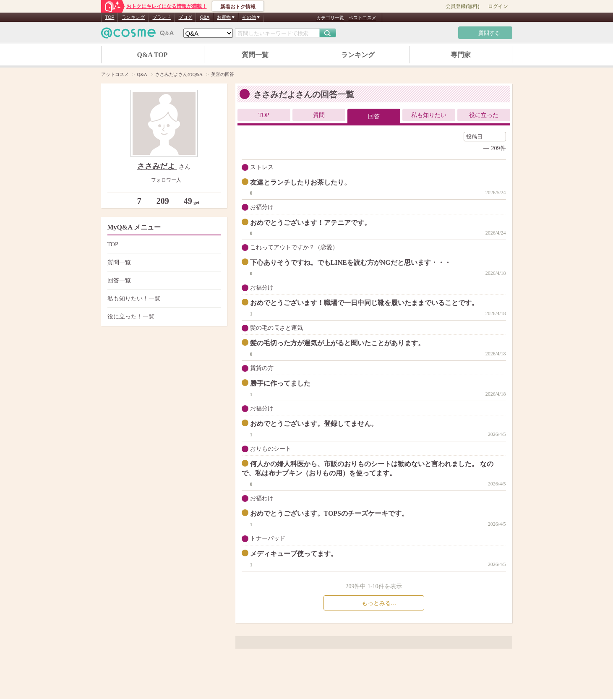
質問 (319, 115)
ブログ (185, 17)
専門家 (461, 54)
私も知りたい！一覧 (163, 298)
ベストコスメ (362, 17)
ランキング (133, 17)
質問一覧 (255, 54)
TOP (110, 17)
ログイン (498, 6)
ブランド (161, 17)
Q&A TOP (152, 54)
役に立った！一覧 (163, 316)
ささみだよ (157, 166)
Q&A (204, 17)
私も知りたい (428, 115)
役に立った (483, 115)
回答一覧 (163, 280)
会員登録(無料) (462, 6)
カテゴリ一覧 (330, 17)
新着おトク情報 (238, 7)
